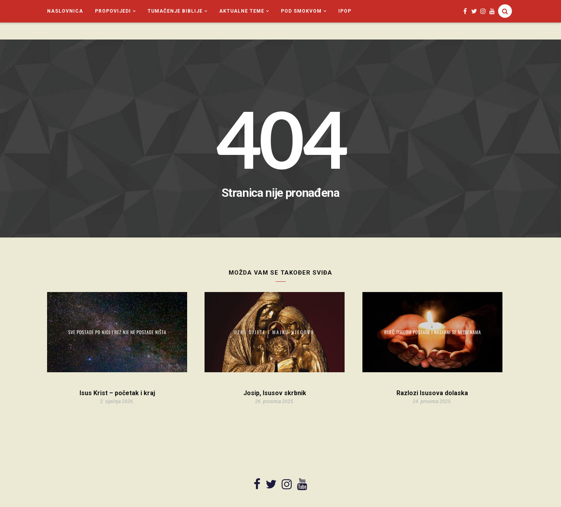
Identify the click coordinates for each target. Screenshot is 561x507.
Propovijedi (113, 11)
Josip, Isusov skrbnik (274, 393)
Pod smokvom (301, 11)
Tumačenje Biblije (175, 11)
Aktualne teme (241, 11)
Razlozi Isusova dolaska (432, 393)
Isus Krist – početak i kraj (117, 393)
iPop (344, 11)
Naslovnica (65, 11)
